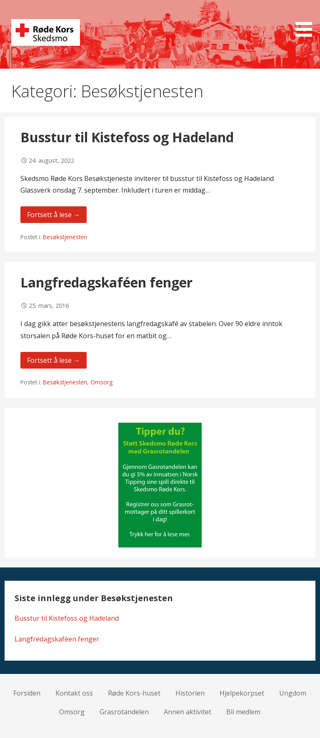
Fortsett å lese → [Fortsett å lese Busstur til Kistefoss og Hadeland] (53, 214)
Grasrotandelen (124, 711)
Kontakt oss (74, 693)
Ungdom (292, 693)
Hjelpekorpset (242, 693)
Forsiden (26, 693)
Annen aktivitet (187, 711)
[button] (306, 20)
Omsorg (101, 382)
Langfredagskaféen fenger (106, 282)
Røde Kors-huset (134, 693)
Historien (190, 693)
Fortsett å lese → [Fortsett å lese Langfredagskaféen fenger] (53, 360)
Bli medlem (243, 711)
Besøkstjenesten (65, 237)
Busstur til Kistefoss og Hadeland (127, 137)
